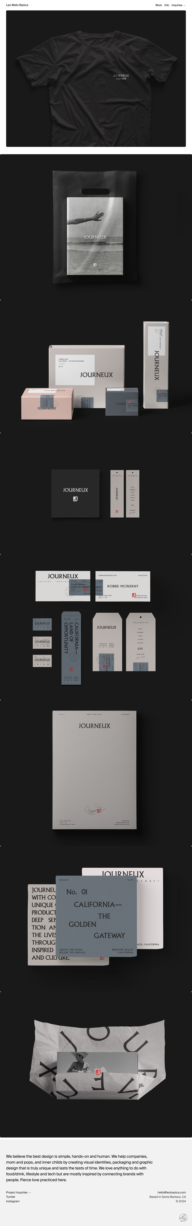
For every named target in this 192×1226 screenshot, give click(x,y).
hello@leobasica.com (172, 1193)
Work (158, 6)
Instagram (12, 1201)
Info (166, 6)
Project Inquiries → (18, 1193)
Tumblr (10, 1197)
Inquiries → (179, 6)
